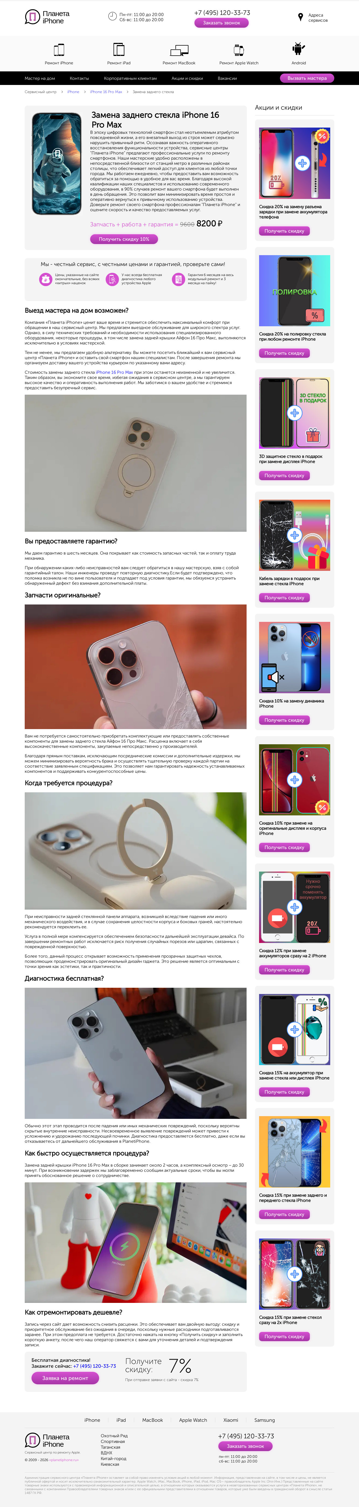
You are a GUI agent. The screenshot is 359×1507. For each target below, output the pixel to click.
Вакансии (227, 78)
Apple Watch (193, 1420)
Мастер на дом (40, 78)
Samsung (264, 1420)
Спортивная (113, 1441)
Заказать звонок (221, 23)
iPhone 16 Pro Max (106, 92)
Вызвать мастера (307, 78)
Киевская (110, 1464)
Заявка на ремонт (65, 1378)
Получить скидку (284, 231)
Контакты (79, 78)
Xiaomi (230, 1420)
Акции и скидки (187, 78)
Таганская (110, 1447)
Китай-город (113, 1458)
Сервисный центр (40, 92)
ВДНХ (106, 1452)
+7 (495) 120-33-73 (222, 13)
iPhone (73, 92)
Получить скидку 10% (124, 239)
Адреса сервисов (318, 17)
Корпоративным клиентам (130, 78)
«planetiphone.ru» (64, 1460)
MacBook (152, 1420)
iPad (121, 1420)
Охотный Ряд (114, 1435)
